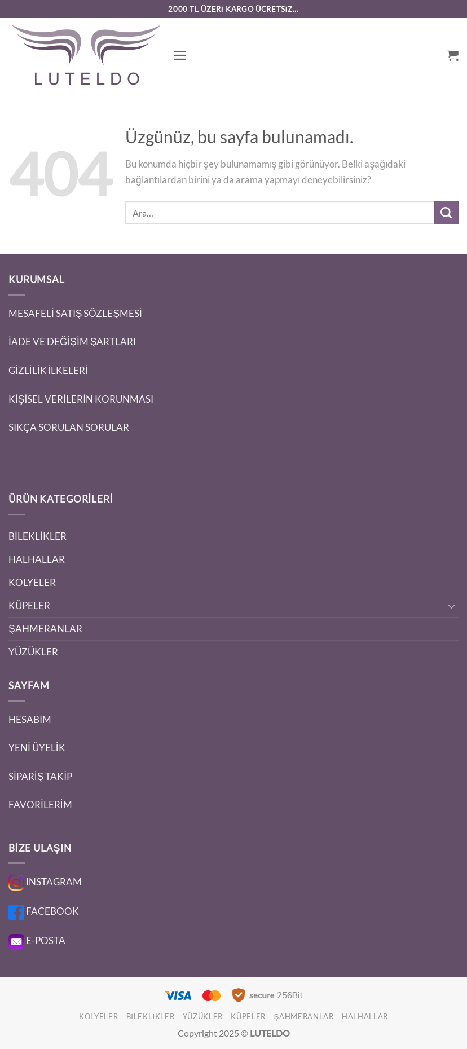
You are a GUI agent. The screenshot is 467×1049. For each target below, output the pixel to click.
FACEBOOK (43, 911)
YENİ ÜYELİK (36, 747)
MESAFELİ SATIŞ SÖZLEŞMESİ (75, 313)
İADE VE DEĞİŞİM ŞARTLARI (72, 341)
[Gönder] (446, 213)
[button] (180, 55)
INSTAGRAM (45, 882)
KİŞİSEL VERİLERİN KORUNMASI (80, 399)
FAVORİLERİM (40, 804)
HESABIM (29, 719)
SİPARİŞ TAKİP (40, 776)
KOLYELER (32, 582)
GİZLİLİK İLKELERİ (48, 370)
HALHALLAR (36, 559)
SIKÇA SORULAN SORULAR (68, 427)
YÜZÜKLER (33, 652)
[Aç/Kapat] (452, 605)
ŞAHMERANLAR (45, 628)
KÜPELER (29, 605)
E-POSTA (36, 940)
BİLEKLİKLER (37, 536)
